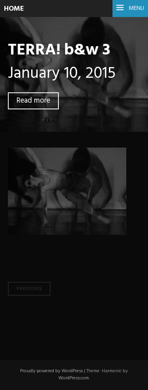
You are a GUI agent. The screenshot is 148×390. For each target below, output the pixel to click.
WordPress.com (73, 378)
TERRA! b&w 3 (59, 50)
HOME (14, 9)
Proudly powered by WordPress (51, 371)
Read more (33, 101)
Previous (29, 289)
